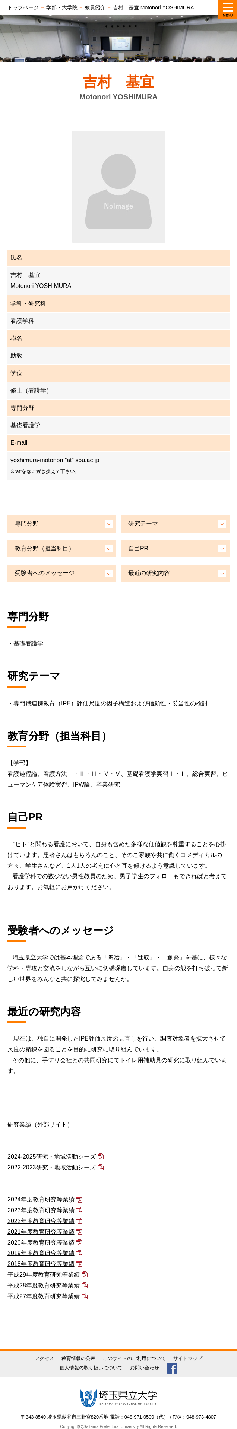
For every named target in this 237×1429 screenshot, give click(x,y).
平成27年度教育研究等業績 (43, 1296)
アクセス (44, 1358)
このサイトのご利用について (134, 1358)
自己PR (138, 548)
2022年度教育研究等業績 (41, 1221)
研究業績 (19, 1124)
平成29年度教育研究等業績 (43, 1274)
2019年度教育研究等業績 (41, 1253)
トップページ (23, 7)
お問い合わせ (144, 1368)
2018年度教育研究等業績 (41, 1264)
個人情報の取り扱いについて (91, 1368)
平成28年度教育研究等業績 (43, 1285)
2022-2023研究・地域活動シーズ (51, 1167)
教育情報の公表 (78, 1358)
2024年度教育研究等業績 (41, 1199)
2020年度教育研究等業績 (41, 1242)
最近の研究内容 (149, 573)
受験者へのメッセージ (45, 573)
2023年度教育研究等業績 (41, 1210)
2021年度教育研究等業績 (41, 1232)
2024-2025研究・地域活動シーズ (51, 1156)
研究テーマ (143, 523)
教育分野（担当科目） (45, 548)
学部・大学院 (62, 7)
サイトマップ (187, 1358)
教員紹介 (95, 7)
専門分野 (27, 523)
